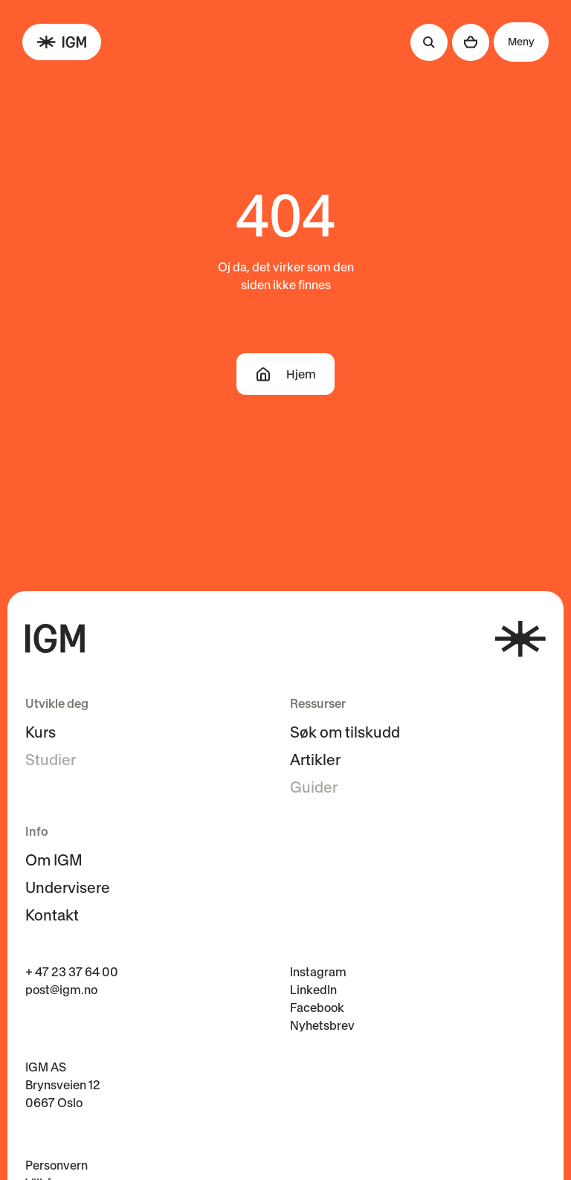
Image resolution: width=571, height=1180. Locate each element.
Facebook (317, 1007)
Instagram (318, 971)
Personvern (56, 1165)
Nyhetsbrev (322, 1025)
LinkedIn (313, 989)
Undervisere (67, 887)
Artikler (315, 760)
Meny (521, 41)
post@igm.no (61, 989)
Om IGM (54, 860)
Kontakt (52, 915)
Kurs (40, 732)
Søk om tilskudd (345, 732)
